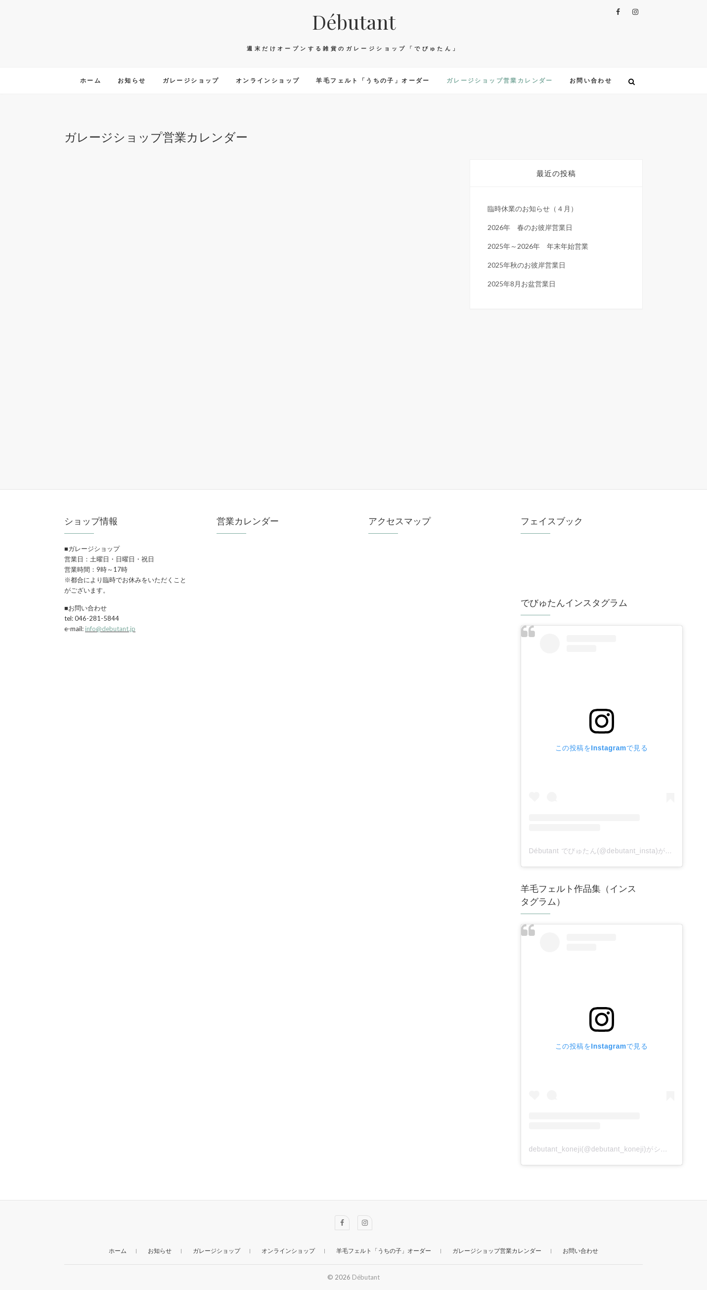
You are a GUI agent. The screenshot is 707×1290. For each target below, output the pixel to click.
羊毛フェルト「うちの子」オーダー (373, 80)
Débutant (354, 22)
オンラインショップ (268, 80)
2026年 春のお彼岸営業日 (530, 227)
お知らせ (132, 80)
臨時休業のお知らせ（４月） (532, 208)
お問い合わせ (591, 80)
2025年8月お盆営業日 (521, 283)
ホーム (90, 80)
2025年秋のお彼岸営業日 (526, 265)
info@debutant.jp (110, 629)
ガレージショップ (191, 80)
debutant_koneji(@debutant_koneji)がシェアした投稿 (616, 1149)
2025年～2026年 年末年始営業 (537, 246)
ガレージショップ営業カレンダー (499, 80)
